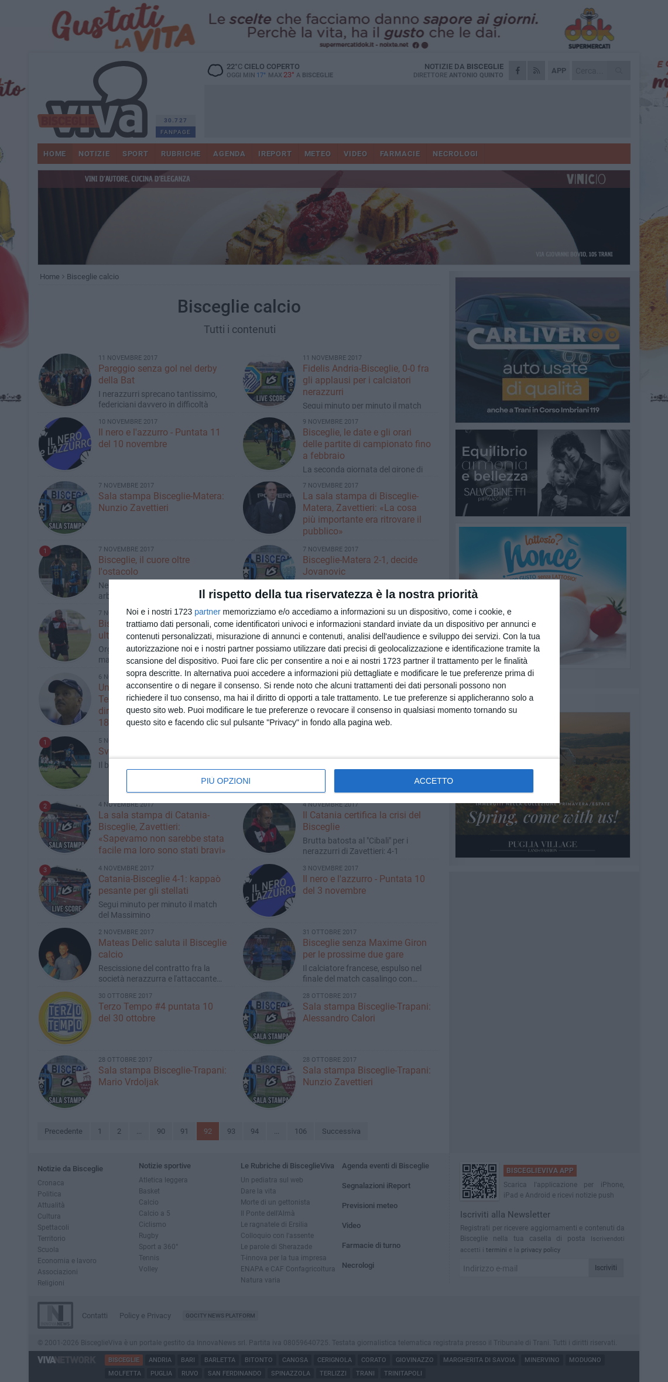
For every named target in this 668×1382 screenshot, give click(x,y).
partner (207, 612)
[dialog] (334, 691)
